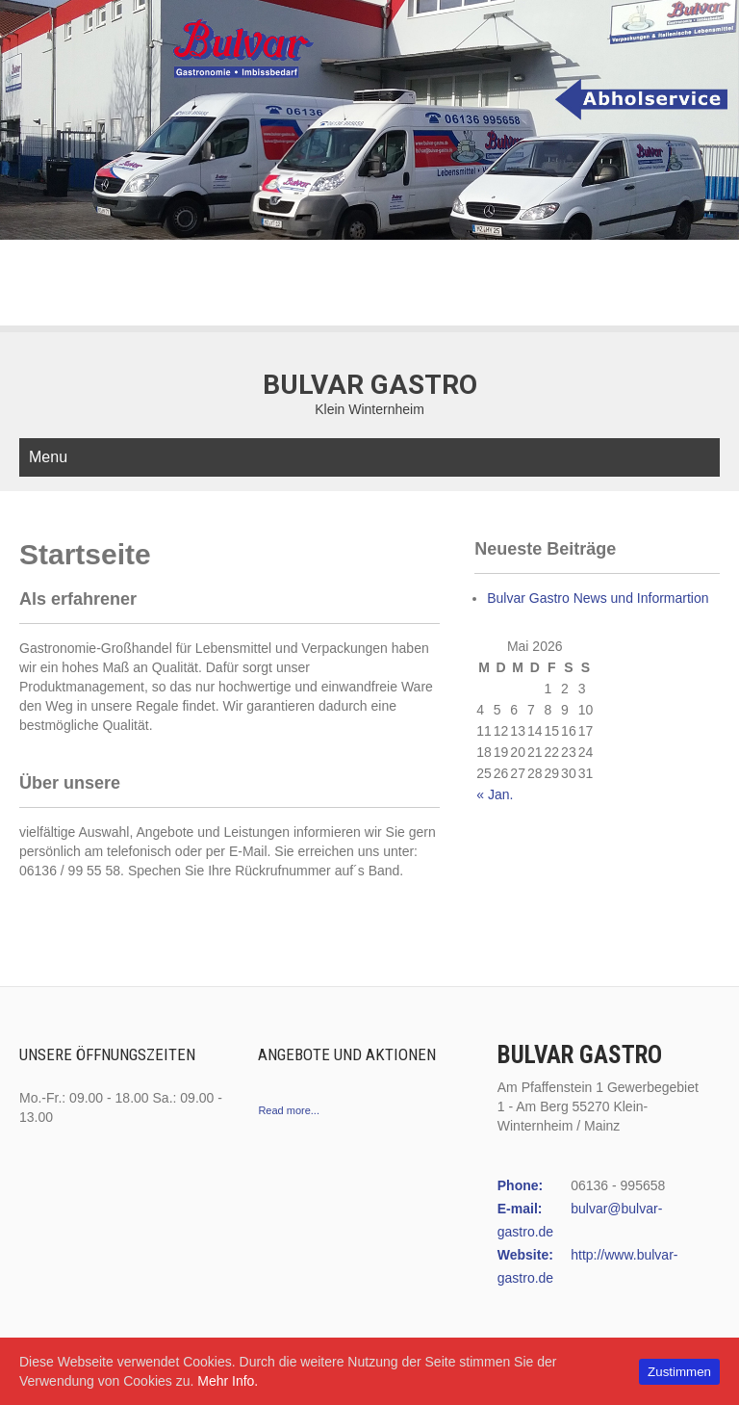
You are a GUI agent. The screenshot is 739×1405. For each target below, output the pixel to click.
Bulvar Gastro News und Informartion (597, 598)
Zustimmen (679, 1372)
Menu (48, 457)
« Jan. (494, 794)
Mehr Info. (227, 1381)
